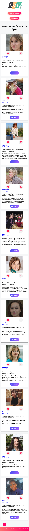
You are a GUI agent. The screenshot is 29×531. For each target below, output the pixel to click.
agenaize (4, 323)
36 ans (7, 502)
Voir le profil (14, 73)
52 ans (7, 191)
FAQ (7, 529)
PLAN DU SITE (17, 529)
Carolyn (4, 412)
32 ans (7, 58)
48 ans (7, 369)
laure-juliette (5, 189)
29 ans (7, 324)
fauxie (3, 101)
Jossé (3, 500)
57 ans (7, 146)
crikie (3, 456)
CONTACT (25, 529)
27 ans (7, 413)
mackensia (5, 367)
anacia (4, 278)
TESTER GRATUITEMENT (14, 13)
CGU (11, 529)
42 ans (7, 280)
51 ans (7, 235)
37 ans (7, 102)
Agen (3, 58)
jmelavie (4, 145)
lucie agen (5, 56)
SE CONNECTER (14, 18)
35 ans (7, 458)
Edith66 (4, 234)
